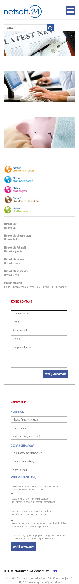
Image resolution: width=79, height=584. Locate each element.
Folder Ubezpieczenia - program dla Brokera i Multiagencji (35, 287)
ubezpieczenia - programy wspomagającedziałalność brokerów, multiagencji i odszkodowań (33, 500)
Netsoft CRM (10, 228)
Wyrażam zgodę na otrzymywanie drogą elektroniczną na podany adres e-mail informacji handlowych (40, 537)
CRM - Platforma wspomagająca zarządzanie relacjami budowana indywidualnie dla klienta (36, 488)
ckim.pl (55, 570)
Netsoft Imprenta (13, 251)
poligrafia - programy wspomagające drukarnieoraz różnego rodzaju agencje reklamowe (32, 512)
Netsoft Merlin (12, 275)
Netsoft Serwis (12, 263)
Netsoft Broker (12, 239)
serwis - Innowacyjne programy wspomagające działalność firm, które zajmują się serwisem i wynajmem (39, 525)
